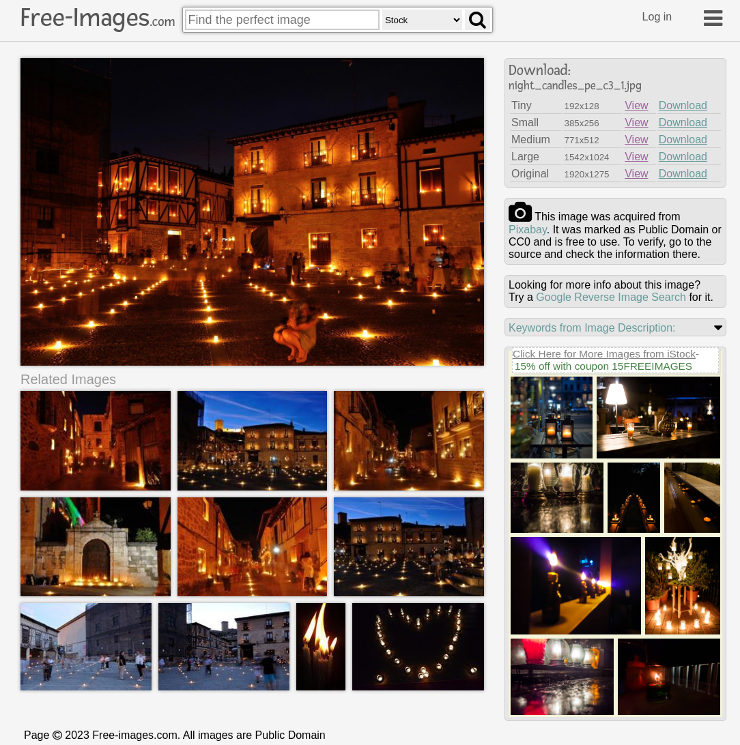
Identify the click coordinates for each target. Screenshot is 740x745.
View (636, 105)
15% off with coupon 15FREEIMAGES (603, 366)
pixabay (528, 229)
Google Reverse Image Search (611, 297)
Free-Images (97, 17)
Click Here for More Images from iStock (604, 354)
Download (683, 105)
